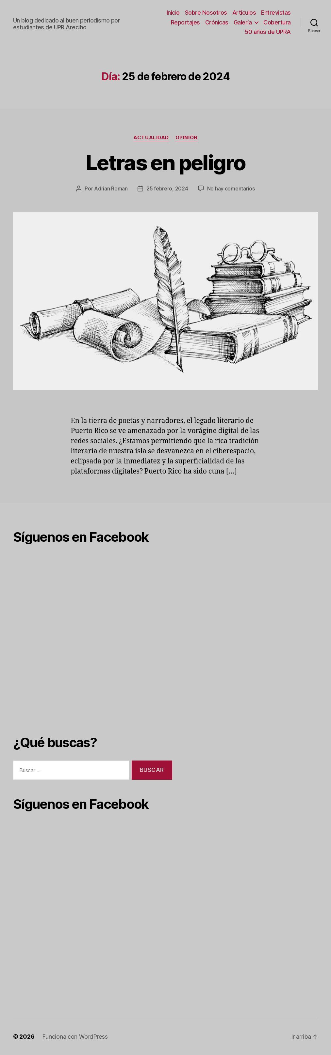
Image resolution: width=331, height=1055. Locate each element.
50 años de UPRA (268, 31)
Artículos (244, 12)
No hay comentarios (231, 188)
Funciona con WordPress (75, 1036)
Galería (243, 22)
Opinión (186, 138)
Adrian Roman (111, 188)
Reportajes (185, 22)
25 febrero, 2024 (167, 188)
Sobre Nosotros (206, 12)
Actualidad (151, 138)
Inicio (173, 12)
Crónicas (216, 22)
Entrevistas (276, 12)
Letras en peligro (165, 162)
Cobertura (277, 22)
